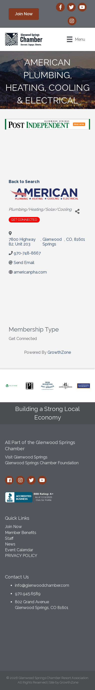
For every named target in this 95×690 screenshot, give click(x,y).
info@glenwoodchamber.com (42, 585)
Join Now (13, 526)
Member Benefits (20, 532)
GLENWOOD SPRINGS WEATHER (47, 642)
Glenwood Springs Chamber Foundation (42, 462)
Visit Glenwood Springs (26, 457)
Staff (9, 538)
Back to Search (24, 181)
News (10, 544)
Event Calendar (19, 550)
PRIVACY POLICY (21, 555)
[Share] (77, 211)
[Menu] (76, 39)
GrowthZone (59, 352)
